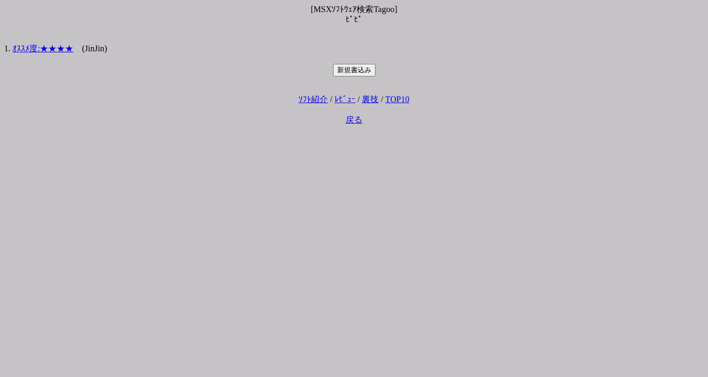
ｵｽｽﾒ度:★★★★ (43, 48)
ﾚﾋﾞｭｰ (345, 99)
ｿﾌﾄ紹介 (313, 99)
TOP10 (397, 99)
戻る (354, 119)
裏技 (370, 99)
